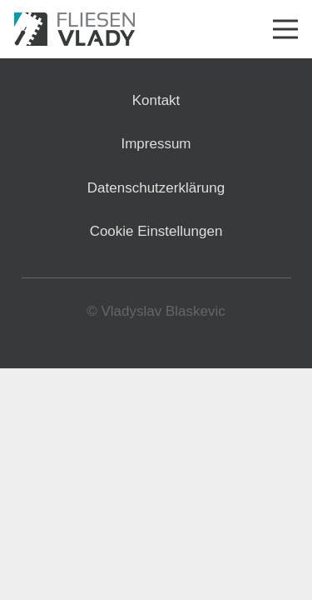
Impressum (156, 144)
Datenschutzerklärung (156, 188)
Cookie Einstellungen (156, 231)
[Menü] (285, 29)
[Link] (74, 29)
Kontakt (156, 100)
